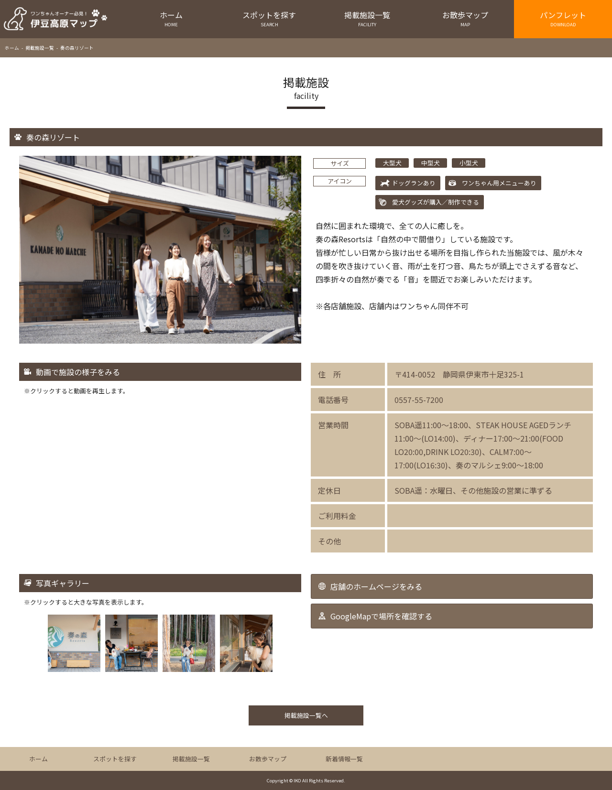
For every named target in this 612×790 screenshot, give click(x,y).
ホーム (171, 18)
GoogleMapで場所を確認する (381, 616)
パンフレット (563, 18)
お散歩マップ (465, 18)
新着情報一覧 (344, 758)
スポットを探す (269, 18)
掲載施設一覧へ (306, 715)
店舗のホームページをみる (376, 586)
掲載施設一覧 (367, 18)
